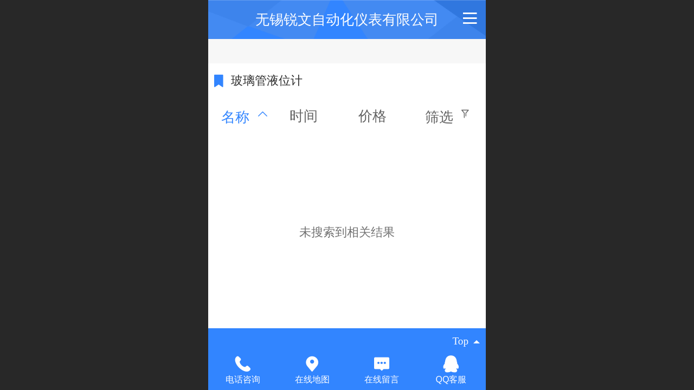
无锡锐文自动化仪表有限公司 (347, 19)
